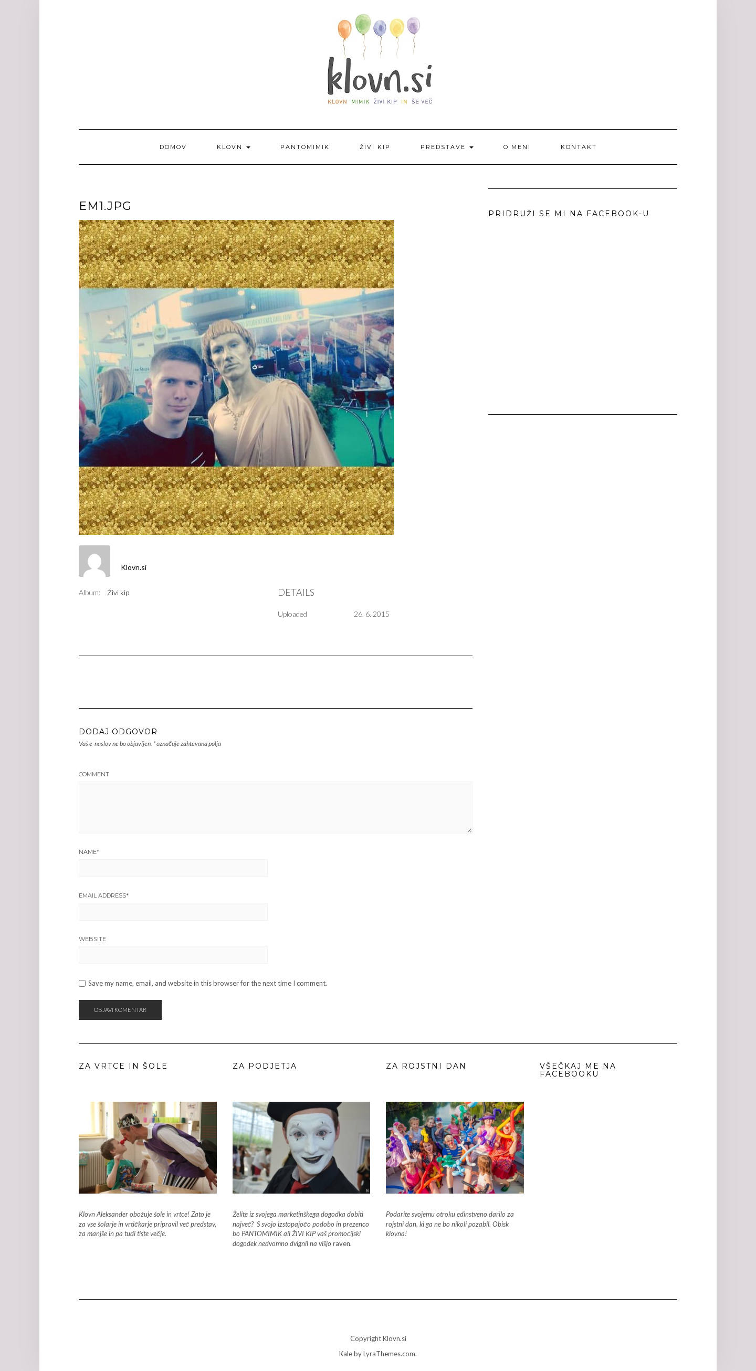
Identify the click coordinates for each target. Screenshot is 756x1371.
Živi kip (375, 147)
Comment (94, 774)
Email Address (104, 895)
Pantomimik (305, 147)
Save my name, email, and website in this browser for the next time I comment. (207, 983)
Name (89, 852)
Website (92, 939)
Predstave (447, 147)
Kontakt (579, 147)
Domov (173, 147)
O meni (517, 147)
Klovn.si (133, 567)
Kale (345, 1353)
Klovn (233, 147)
